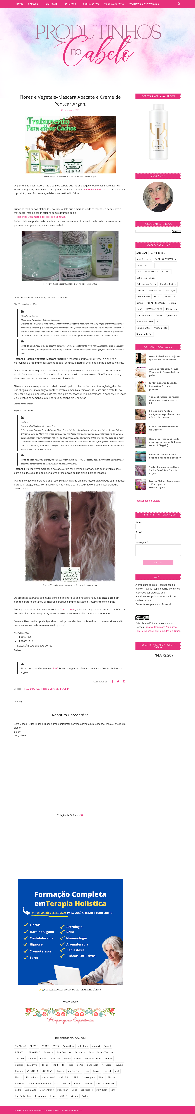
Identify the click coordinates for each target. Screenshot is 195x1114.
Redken (66, 1083)
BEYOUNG (34, 1052)
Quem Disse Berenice (39, 1083)
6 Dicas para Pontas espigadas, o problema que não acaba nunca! (164, 414)
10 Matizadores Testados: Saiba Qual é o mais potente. (163, 386)
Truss (53, 1096)
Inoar (45, 1065)
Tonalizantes (144, 328)
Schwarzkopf (47, 1090)
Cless (43, 1058)
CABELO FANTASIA (165, 259)
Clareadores (154, 290)
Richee (88, 1083)
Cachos (140, 290)
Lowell (107, 1071)
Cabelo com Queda (146, 284)
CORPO (166, 271)
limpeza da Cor (145, 334)
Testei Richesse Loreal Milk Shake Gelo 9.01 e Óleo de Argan (164, 470)
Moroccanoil (48, 1077)
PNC (55, 668)
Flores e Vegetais (49, 688)
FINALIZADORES (31, 688)
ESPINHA (170, 296)
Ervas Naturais (93, 1058)
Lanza (60, 1071)
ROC (56, 1083)
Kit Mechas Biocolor (95, 189)
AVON (56, 1046)
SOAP (160, 321)
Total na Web (67, 609)
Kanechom (92, 1065)
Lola (87, 1071)
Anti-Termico (144, 259)
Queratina (171, 315)
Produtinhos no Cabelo (147, 500)
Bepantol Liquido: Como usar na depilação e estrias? (165, 456)
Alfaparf (95, 1046)
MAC (117, 1071)
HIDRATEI (32, 1065)
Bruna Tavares (105, 1052)
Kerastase (107, 1065)
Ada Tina (83, 1046)
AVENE (45, 1046)
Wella (85, 1096)
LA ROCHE (32, 1071)
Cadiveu (32, 1058)
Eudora (109, 1058)
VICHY (63, 1096)
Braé (91, 1052)
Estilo (140, 303)
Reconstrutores (145, 321)
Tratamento (161, 328)
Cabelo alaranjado (146, 278)
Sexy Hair (101, 1090)
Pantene (19, 1083)
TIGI (113, 1090)
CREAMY (19, 1058)
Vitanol (75, 1096)
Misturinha (172, 309)
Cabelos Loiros (168, 284)
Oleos (159, 315)
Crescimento (144, 296)
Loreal (96, 1071)
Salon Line (30, 1090)
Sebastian (62, 1090)
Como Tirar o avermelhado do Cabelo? (164, 428)
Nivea (101, 1077)
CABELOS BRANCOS (148, 271)
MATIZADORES (154, 309)
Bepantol (49, 1052)
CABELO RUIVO (145, 265)
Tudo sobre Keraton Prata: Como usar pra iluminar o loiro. (164, 400)
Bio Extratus (64, 1052)
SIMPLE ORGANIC (106, 1083)
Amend (107, 1046)
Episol (77, 1058)
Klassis (19, 1071)
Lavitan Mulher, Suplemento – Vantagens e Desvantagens (164, 484)
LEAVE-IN (64, 688)
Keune (119, 1065)
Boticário (80, 1052)
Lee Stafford (74, 1071)
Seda (74, 1090)
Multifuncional (144, 315)
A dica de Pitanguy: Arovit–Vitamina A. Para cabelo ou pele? (164, 372)
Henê (139, 309)
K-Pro (80, 1065)
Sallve (18, 1090)
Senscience (87, 1090)
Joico (70, 1065)
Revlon (77, 1083)
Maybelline (32, 1077)
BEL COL (20, 1052)
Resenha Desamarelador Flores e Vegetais (41, 216)
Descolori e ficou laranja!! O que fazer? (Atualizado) (164, 358)
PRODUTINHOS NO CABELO (33, 1110)
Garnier (19, 1065)
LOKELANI (48, 1071)
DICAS (157, 296)
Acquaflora (69, 1046)
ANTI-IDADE (158, 253)
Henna (172, 303)
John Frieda (58, 1065)
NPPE (75, 1077)
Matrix (18, 1077)
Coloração (170, 290)
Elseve (67, 1058)
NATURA (63, 1077)
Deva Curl (55, 1058)
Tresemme (40, 1096)
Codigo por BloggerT (76, 1110)
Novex (111, 1077)
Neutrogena (88, 1077)
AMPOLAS (20, 1046)
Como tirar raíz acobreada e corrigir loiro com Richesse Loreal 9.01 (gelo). (165, 442)
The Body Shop (23, 1096)
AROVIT (34, 1046)
